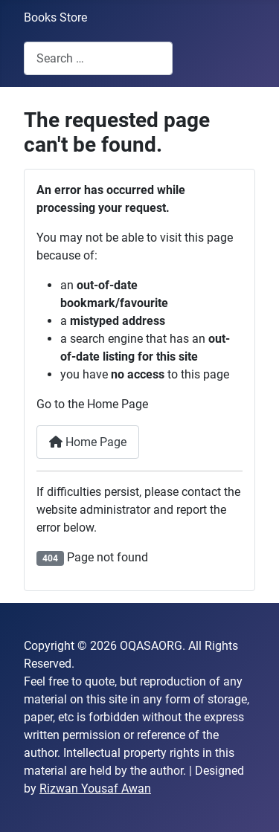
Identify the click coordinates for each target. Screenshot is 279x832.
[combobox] (98, 58)
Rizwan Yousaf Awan (95, 788)
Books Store (55, 17)
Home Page (87, 442)
